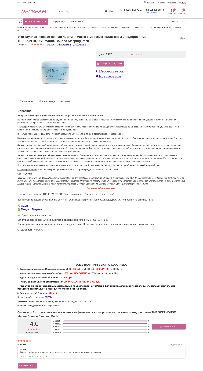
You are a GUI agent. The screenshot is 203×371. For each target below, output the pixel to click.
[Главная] (20, 21)
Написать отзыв (168, 326)
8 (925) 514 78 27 (133, 10)
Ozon (24, 205)
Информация (58, 22)
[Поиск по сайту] (79, 11)
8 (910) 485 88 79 (155, 10)
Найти (109, 11)
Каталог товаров (35, 22)
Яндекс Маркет (31, 209)
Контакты (176, 22)
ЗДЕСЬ (48, 297)
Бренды (77, 22)
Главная (20, 28)
